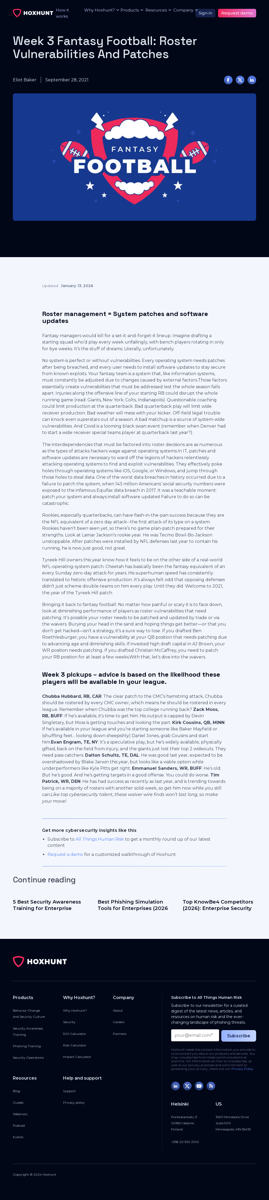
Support (69, 1091)
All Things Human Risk (100, 839)
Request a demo (65, 854)
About (118, 1010)
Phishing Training (27, 1046)
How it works (62, 13)
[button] (98, 10)
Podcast (19, 1125)
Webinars (20, 1114)
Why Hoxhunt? (75, 1010)
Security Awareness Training (28, 1031)
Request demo (237, 13)
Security (69, 1022)
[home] (33, 13)
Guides (18, 1102)
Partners (119, 1034)
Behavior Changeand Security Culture (29, 1013)
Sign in (205, 13)
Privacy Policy (242, 1069)
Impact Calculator (77, 1057)
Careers (118, 1022)
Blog (16, 1091)
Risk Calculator (74, 1045)
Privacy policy (74, 1102)
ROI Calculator (74, 1034)
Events (18, 1137)
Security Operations (28, 1058)
